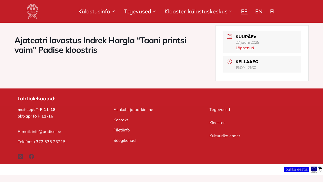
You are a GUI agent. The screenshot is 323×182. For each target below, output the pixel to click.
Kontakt (121, 119)
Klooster (217, 122)
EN (258, 11)
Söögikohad (125, 140)
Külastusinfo (96, 11)
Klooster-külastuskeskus (198, 11)
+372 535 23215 (49, 141)
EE (244, 11)
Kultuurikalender (224, 135)
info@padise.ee (46, 131)
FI (272, 11)
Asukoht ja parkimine (133, 109)
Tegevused (139, 11)
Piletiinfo (122, 129)
